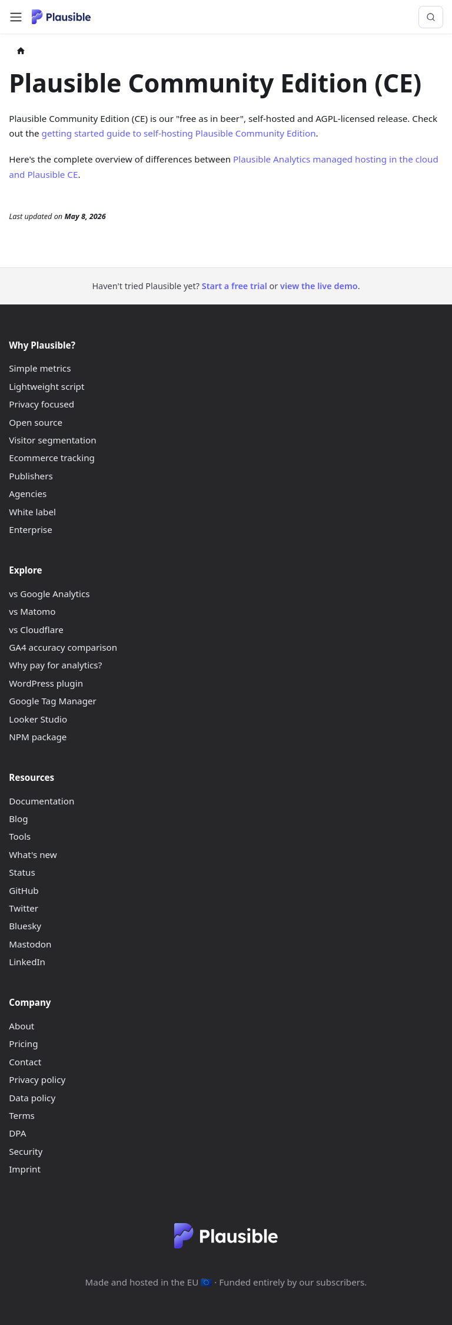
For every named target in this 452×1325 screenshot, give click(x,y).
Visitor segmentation (52, 440)
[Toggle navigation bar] (16, 17)
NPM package (38, 737)
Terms (22, 1115)
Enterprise (30, 529)
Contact (25, 1062)
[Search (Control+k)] (430, 17)
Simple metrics (40, 368)
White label (32, 512)
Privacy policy (37, 1079)
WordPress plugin (46, 683)
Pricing (23, 1043)
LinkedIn (27, 962)
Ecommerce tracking (52, 457)
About (21, 1026)
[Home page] (21, 51)
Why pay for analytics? (55, 665)
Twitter (23, 908)
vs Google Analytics (49, 593)
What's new (33, 854)
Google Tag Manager (53, 701)
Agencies (27, 493)
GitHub (23, 890)
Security (25, 1151)
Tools (20, 836)
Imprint (25, 1169)
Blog (18, 818)
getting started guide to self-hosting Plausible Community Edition (179, 133)
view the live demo (319, 286)
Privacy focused (41, 404)
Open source (35, 422)
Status (22, 872)
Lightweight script (46, 386)
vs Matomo (32, 611)
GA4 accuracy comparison (63, 647)
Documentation (41, 801)
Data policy (32, 1098)
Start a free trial (234, 286)
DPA (17, 1133)
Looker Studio (38, 719)
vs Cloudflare (36, 629)
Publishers (31, 476)
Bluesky (25, 926)
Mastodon (30, 944)
